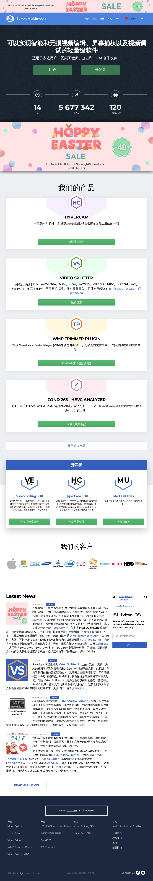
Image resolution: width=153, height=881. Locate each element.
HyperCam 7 (60, 627)
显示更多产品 (76, 446)
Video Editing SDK (84, 826)
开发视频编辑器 (29, 521)
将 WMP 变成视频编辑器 (76, 363)
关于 (87, 18)
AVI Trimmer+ (49, 847)
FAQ (110, 18)
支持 (102, 18)
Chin (129, 18)
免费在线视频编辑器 (51, 833)
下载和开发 (123, 521)
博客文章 (79, 688)
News (50, 604)
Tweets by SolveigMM (123, 606)
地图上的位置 (72, 873)
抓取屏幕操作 (76, 241)
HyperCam (13, 762)
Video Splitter (70, 754)
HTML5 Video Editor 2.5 (74, 701)
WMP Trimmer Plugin (84, 635)
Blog (119, 18)
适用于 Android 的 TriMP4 (126, 826)
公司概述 (117, 833)
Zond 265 (102, 643)
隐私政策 (83, 873)
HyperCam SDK (83, 833)
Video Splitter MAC (18, 854)
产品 (94, 18)
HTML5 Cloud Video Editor (56, 826)
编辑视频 (76, 302)
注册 (129, 645)
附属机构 (117, 847)
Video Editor (93, 639)
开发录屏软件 (76, 521)
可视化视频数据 (76, 424)
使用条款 (91, 873)
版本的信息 (78, 725)
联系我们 (117, 837)
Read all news (26, 785)
